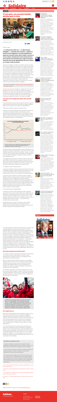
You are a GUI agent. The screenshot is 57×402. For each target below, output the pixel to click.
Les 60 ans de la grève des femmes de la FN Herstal (46, 192)
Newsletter (37, 397)
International (13, 8)
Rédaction (37, 396)
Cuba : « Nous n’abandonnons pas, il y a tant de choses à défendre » (47, 59)
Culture (33, 8)
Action (20, 8)
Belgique (6, 8)
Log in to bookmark (4, 384)
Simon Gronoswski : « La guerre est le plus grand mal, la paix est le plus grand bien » (47, 175)
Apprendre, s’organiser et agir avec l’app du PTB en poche (46, 119)
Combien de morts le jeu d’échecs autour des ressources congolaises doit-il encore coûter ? (47, 79)
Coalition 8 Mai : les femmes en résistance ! (47, 156)
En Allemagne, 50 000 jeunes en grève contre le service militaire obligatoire (46, 15)
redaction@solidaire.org (25, 387)
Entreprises (26, 8)
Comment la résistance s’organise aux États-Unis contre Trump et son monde (47, 38)
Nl (53, 5)
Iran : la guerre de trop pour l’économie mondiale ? (47, 132)
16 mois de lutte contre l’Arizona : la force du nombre (45, 100)
